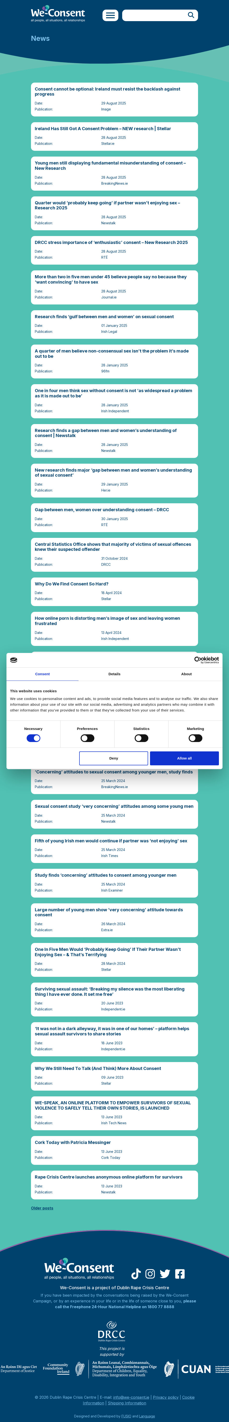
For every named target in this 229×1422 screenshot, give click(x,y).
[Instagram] (150, 1276)
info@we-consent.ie (131, 1397)
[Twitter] (165, 1276)
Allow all (184, 758)
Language (147, 1416)
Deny (113, 758)
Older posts (42, 1208)
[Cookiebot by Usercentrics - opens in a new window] (198, 660)
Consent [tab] (42, 674)
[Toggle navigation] (110, 15)
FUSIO (126, 1416)
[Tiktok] (136, 1276)
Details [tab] (114, 674)
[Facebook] (180, 1276)
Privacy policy (166, 1397)
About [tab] (186, 674)
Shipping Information (127, 1403)
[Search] (191, 15)
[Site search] (153, 15)
